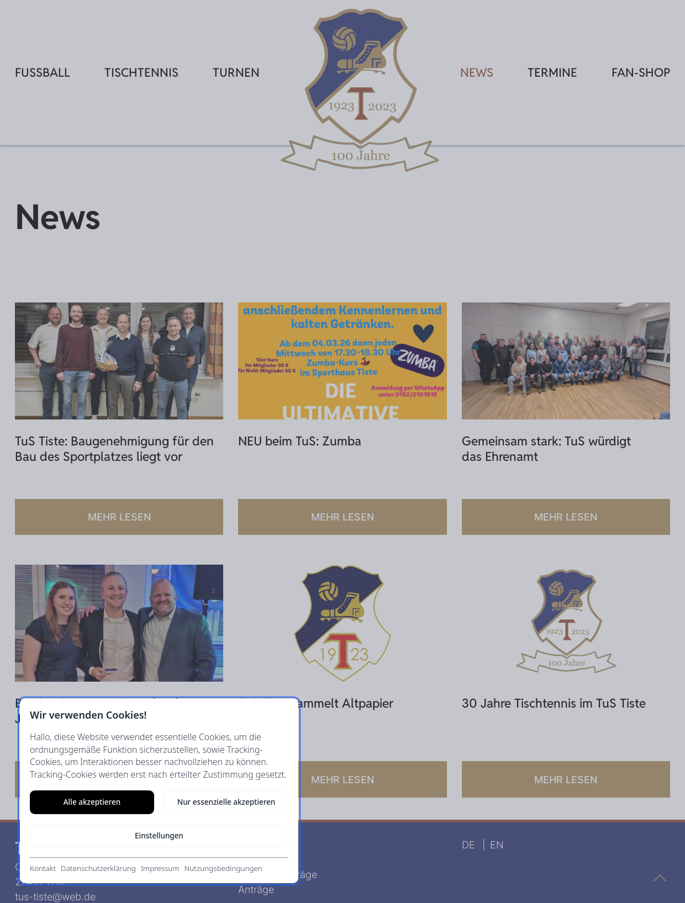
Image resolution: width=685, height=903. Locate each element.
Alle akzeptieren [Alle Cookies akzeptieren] (92, 802)
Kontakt (43, 868)
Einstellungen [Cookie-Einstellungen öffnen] (159, 836)
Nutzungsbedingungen (223, 868)
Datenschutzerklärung (98, 868)
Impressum (160, 868)
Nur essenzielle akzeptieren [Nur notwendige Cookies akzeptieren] (226, 802)
